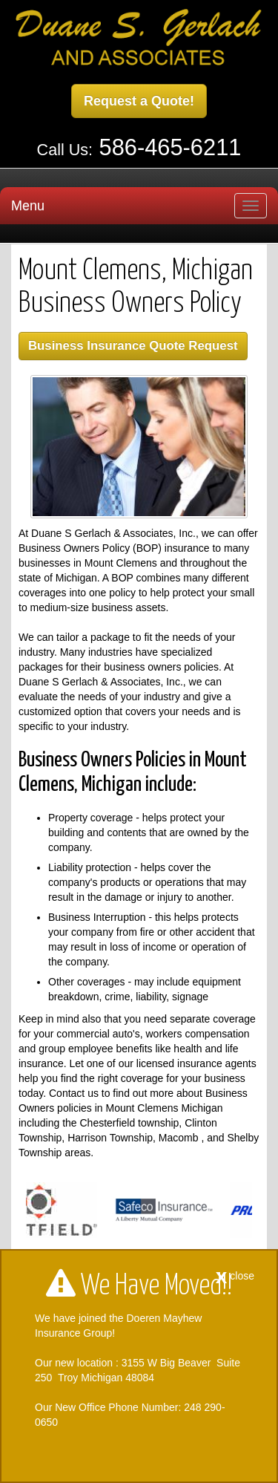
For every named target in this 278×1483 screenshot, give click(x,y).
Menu (27, 205)
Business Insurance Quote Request (133, 346)
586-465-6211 (170, 147)
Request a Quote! (139, 101)
